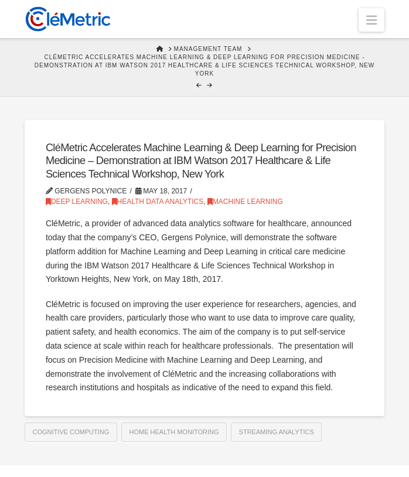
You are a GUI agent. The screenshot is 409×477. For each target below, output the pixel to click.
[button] (371, 20)
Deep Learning (77, 201)
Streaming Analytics (276, 431)
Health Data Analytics (158, 201)
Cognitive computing (71, 431)
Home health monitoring (174, 431)
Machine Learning (245, 201)
